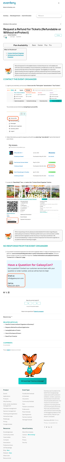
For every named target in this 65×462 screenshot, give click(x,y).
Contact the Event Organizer (16, 53)
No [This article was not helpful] (37, 303)
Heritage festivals (27, 419)
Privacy (24, 440)
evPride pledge (7, 447)
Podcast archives (8, 445)
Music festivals (26, 412)
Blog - (6, 450)
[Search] (49, 15)
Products (5, 398)
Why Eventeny (7, 401)
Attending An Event (15, 15)
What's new (6, 455)
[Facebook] (4, 292)
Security (24, 442)
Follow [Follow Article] (58, 35)
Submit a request (39, 311)
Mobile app (6, 419)
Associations (6, 442)
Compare (6, 440)
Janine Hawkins (12, 35)
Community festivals (28, 401)
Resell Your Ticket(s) (11, 336)
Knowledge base (8, 432)
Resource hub (7, 458)
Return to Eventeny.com (9, 7)
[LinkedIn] (8, 292)
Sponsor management (9, 411)
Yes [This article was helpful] (28, 303)
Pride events (25, 409)
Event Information (26, 15)
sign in (8, 350)
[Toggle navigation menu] (59, 3)
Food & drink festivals (28, 393)
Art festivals (25, 396)
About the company (27, 432)
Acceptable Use (53, 423)
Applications (6, 396)
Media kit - (7, 453)
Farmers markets (27, 417)
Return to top (8, 317)
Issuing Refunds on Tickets (12, 330)
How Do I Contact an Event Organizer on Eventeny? (19, 324)
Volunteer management (10, 408)
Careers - (28, 434)
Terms (24, 437)
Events (5, 393)
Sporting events (26, 414)
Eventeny (5, 15)
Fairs (23, 404)
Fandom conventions (28, 406)
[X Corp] (6, 292)
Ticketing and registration (10, 413)
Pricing (5, 421)
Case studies (6, 437)
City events (25, 398)
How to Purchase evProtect (13, 333)
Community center (8, 434)
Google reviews (7, 424)
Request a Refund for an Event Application (17, 327)
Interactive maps (8, 416)
